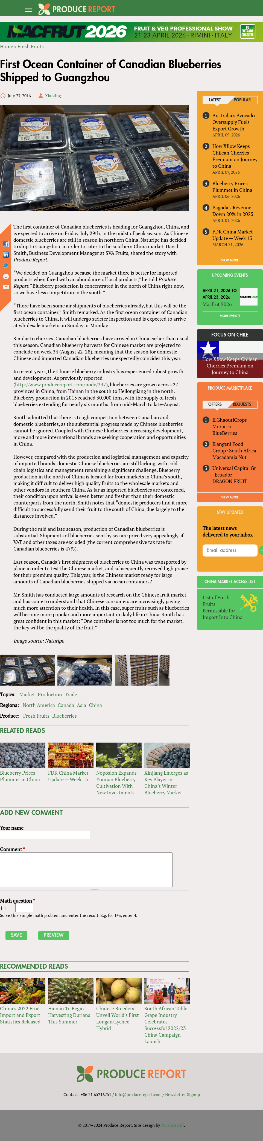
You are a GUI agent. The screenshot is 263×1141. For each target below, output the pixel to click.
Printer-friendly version (6, 276)
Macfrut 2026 (217, 304)
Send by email (6, 287)
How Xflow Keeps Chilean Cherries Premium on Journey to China (235, 156)
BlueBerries (224, 433)
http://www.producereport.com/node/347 (60, 384)
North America (39, 705)
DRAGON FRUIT (229, 481)
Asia (81, 705)
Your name (12, 828)
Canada (66, 705)
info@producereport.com (138, 1094)
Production (50, 694)
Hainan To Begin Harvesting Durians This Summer (69, 1015)
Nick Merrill (172, 1125)
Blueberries (64, 715)
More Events (230, 316)
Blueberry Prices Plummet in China (20, 776)
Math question (17, 901)
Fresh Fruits (30, 46)
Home (6, 46)
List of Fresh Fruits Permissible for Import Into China (222, 607)
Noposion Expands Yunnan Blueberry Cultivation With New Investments (116, 783)
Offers (215, 405)
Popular (242, 100)
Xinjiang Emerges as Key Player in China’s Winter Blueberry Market (166, 783)
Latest (215, 100)
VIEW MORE (230, 260)
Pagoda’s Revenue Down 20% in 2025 (232, 210)
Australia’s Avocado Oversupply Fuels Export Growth (233, 122)
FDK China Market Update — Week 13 (68, 776)
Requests (242, 405)
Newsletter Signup (182, 1094)
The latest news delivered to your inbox (228, 531)
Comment (12, 849)
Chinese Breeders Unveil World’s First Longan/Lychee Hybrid (117, 1018)
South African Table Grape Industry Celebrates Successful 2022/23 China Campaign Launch (165, 1025)
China (95, 705)
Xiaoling (53, 95)
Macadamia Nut (229, 457)
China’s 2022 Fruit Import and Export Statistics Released (20, 1015)
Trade (71, 694)
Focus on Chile (230, 334)
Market (27, 694)
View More (230, 497)
